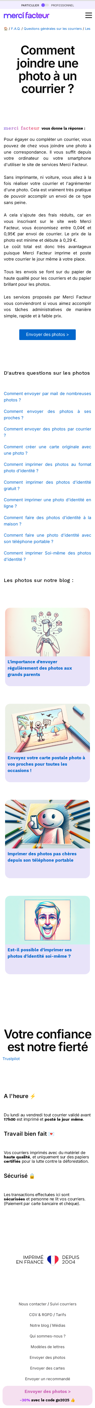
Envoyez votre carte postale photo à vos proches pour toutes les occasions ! (46, 764)
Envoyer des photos (47, 1357)
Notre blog (39, 1325)
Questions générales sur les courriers (53, 29)
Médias (58, 1325)
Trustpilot (11, 1058)
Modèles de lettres (48, 1346)
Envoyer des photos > (47, 334)
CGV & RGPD (40, 1314)
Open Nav (90, 12)
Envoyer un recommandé (47, 1378)
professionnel (57, 5)
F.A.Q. (16, 29)
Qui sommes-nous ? (48, 1336)
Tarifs (61, 1314)
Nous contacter (33, 1304)
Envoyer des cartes (47, 1368)
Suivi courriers (63, 1304)
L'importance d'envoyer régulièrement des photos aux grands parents (40, 668)
